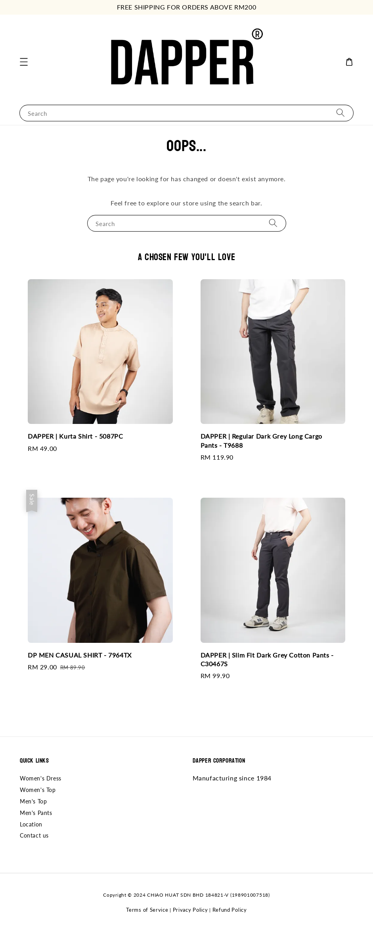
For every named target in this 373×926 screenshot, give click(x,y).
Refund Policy (229, 910)
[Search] (340, 113)
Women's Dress (40, 778)
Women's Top (38, 789)
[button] (24, 62)
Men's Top (33, 801)
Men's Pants (36, 812)
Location (31, 824)
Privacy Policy (190, 910)
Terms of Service (147, 910)
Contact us (34, 835)
